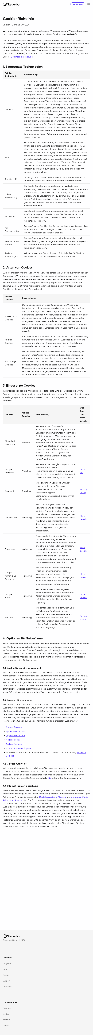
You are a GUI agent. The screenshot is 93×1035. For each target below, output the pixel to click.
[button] (87, 4)
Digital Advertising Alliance (52, 797)
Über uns (7, 1009)
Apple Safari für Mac (16, 731)
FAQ (5, 969)
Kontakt (6, 1020)
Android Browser (14, 744)
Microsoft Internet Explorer (19, 748)
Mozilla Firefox (12, 740)
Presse (5, 1026)
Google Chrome (14, 727)
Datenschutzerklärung (22, 57)
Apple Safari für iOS (15, 736)
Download (7, 987)
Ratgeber (7, 964)
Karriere (6, 1014)
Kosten (6, 975)
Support (6, 981)
